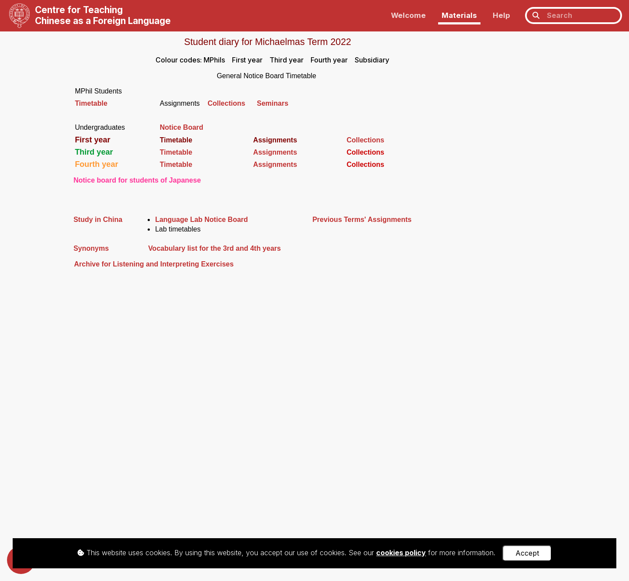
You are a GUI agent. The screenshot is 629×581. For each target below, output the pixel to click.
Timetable (91, 103)
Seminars (272, 103)
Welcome (408, 15)
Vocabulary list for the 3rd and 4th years (214, 248)
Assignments (275, 152)
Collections (232, 103)
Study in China (97, 219)
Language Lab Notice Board (201, 219)
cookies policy (401, 552)
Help (501, 15)
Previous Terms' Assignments (361, 219)
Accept (527, 553)
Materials (459, 15)
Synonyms (91, 248)
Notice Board (182, 127)
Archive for (92, 264)
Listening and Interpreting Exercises (172, 264)
